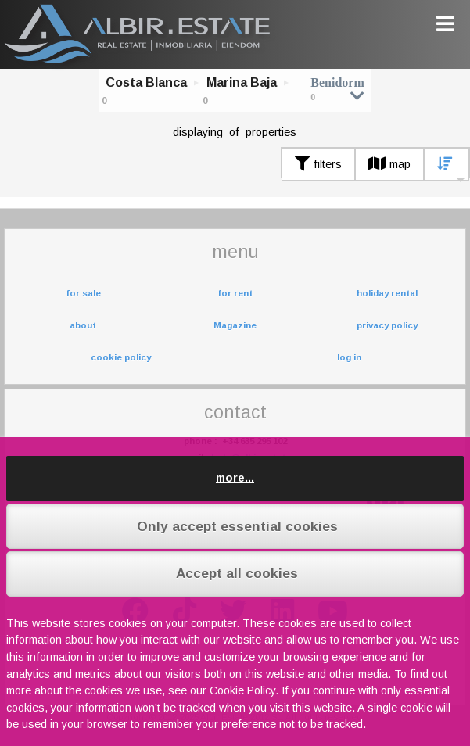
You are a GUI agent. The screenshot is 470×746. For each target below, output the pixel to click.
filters (318, 164)
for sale (83, 293)
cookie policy (121, 357)
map (389, 164)
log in (349, 357)
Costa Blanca (146, 82)
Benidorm (337, 89)
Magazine (235, 325)
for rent (235, 293)
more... (235, 478)
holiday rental (387, 293)
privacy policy (387, 325)
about (83, 325)
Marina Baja (241, 82)
